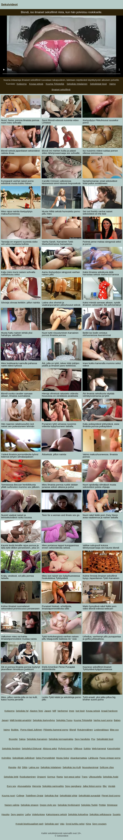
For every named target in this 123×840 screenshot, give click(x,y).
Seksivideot (9, 4)
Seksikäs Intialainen (77, 84)
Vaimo (112, 84)
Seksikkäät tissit (98, 84)
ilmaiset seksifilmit (61, 89)
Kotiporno (22, 84)
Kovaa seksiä (36, 84)
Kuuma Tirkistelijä (55, 84)
